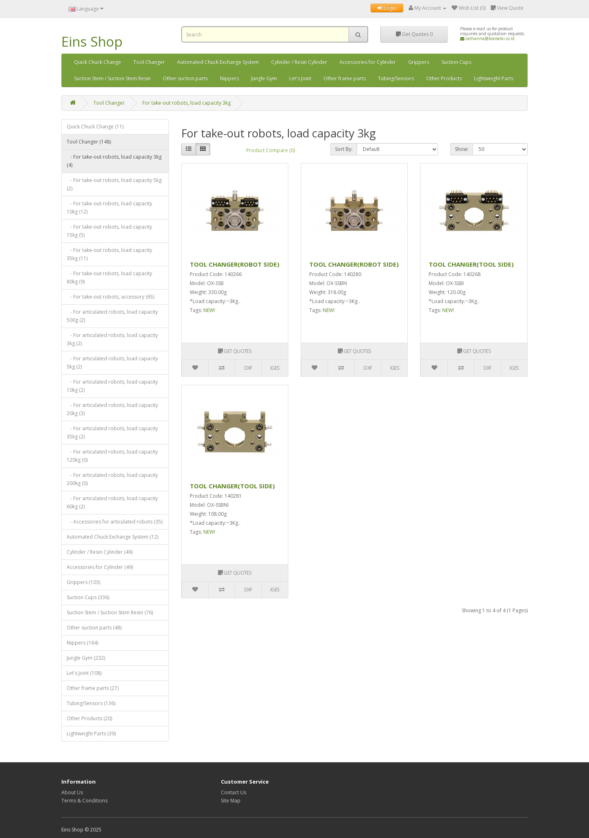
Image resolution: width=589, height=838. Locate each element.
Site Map (231, 800)
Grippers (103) (83, 582)
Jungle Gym (264, 78)
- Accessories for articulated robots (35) (114, 521)
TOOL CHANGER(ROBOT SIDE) (234, 264)
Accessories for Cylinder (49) (100, 567)
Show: (461, 149)
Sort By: (344, 149)
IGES (274, 367)
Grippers (418, 61)
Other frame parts (345, 78)
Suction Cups (456, 61)
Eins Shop (92, 41)
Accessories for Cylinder (367, 61)
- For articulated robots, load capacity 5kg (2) (112, 362)
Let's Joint (300, 78)
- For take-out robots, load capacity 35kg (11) (109, 254)
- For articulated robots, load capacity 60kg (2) (112, 502)
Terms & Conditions (84, 800)
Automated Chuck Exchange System (218, 61)
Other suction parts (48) (94, 627)
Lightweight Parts (493, 78)
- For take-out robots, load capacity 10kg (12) (109, 207)
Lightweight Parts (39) (91, 733)
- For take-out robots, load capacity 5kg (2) (114, 184)
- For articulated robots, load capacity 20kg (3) (112, 409)
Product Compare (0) (270, 150)
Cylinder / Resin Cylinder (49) (100, 551)
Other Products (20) (89, 718)
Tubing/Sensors (396, 78)
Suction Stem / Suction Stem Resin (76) (110, 612)
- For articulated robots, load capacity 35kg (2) (112, 432)
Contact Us (233, 792)
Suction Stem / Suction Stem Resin (112, 78)
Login (387, 7)
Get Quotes (414, 34)
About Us (72, 792)
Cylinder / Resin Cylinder (299, 61)
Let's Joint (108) (84, 673)
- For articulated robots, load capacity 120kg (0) (112, 455)
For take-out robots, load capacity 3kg (186, 102)
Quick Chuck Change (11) (95, 126)
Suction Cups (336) (88, 597)
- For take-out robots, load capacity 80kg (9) (109, 277)
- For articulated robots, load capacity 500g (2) (112, 316)
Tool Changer (149, 61)
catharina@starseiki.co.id (487, 38)
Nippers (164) (82, 642)
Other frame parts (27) (93, 688)
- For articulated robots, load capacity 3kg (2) (112, 339)
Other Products (444, 78)
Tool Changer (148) (89, 141)
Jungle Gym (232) (86, 657)
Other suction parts (185, 78)
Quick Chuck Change (97, 61)
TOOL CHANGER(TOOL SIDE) (471, 264)
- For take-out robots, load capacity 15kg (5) (109, 230)
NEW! (209, 310)
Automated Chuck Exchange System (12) (112, 536)
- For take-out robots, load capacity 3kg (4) (114, 160)
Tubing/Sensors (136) (91, 703)
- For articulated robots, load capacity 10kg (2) (112, 385)
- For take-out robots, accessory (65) (110, 296)
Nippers (229, 78)
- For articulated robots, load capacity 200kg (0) (112, 479)
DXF (248, 367)
